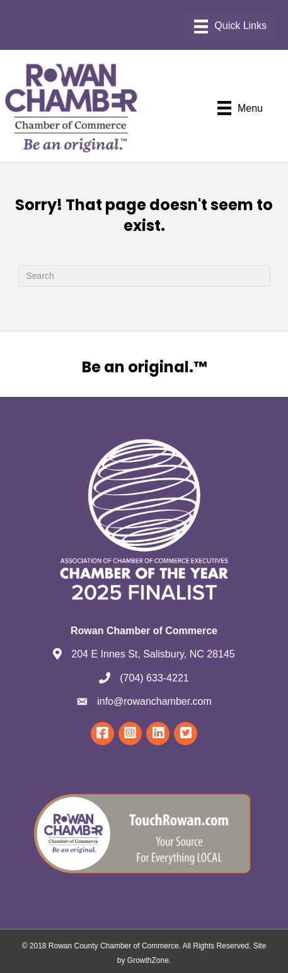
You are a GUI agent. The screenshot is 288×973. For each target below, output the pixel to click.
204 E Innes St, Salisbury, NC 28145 (152, 654)
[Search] (144, 275)
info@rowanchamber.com (154, 701)
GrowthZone (148, 960)
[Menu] (230, 26)
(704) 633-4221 (154, 678)
